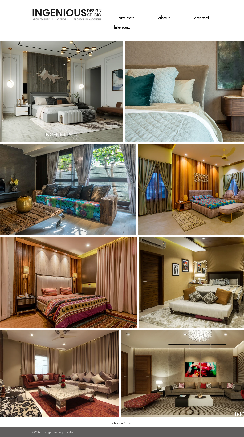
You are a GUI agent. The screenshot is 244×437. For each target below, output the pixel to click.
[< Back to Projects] (122, 423)
